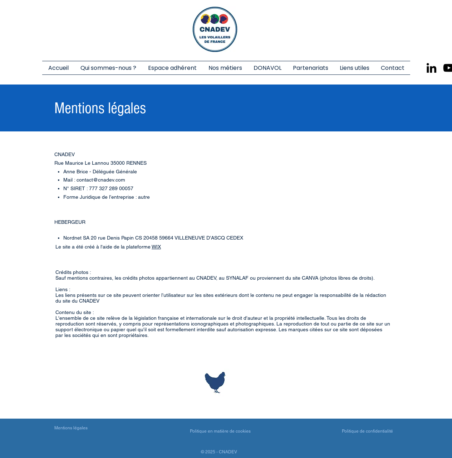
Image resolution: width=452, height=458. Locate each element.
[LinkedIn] (431, 68)
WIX (156, 247)
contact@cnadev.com (101, 180)
